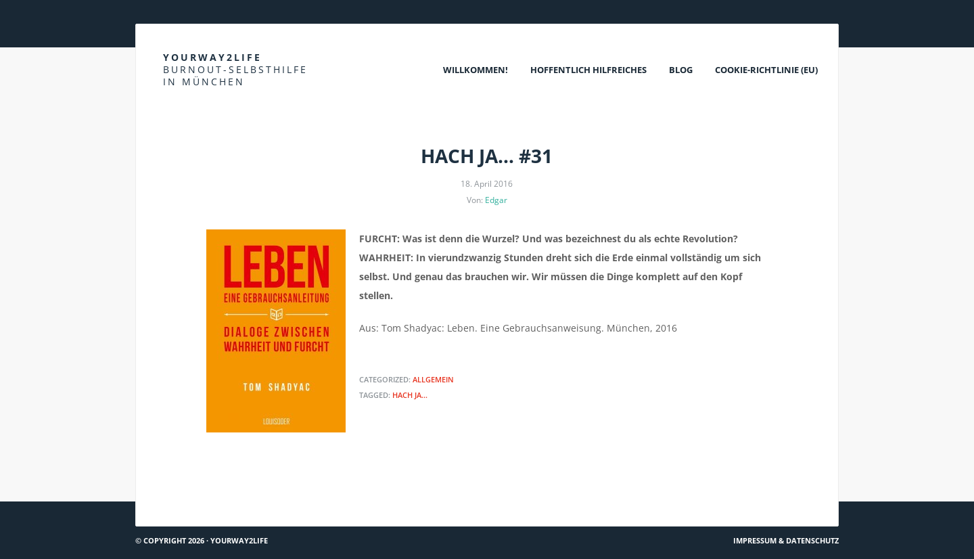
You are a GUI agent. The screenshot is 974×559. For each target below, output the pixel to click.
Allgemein (433, 379)
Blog (681, 70)
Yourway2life (235, 69)
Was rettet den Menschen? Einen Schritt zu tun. (248, 496)
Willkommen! (475, 70)
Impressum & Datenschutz (786, 540)
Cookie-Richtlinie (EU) (766, 70)
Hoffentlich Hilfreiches (588, 70)
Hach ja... (409, 395)
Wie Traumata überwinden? (770, 496)
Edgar (496, 200)
